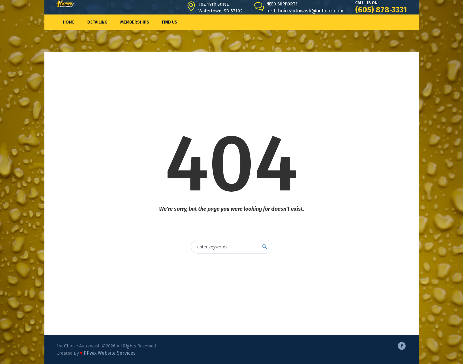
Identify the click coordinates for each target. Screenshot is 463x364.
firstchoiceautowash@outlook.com (304, 11)
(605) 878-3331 (381, 9)
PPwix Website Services (110, 353)
